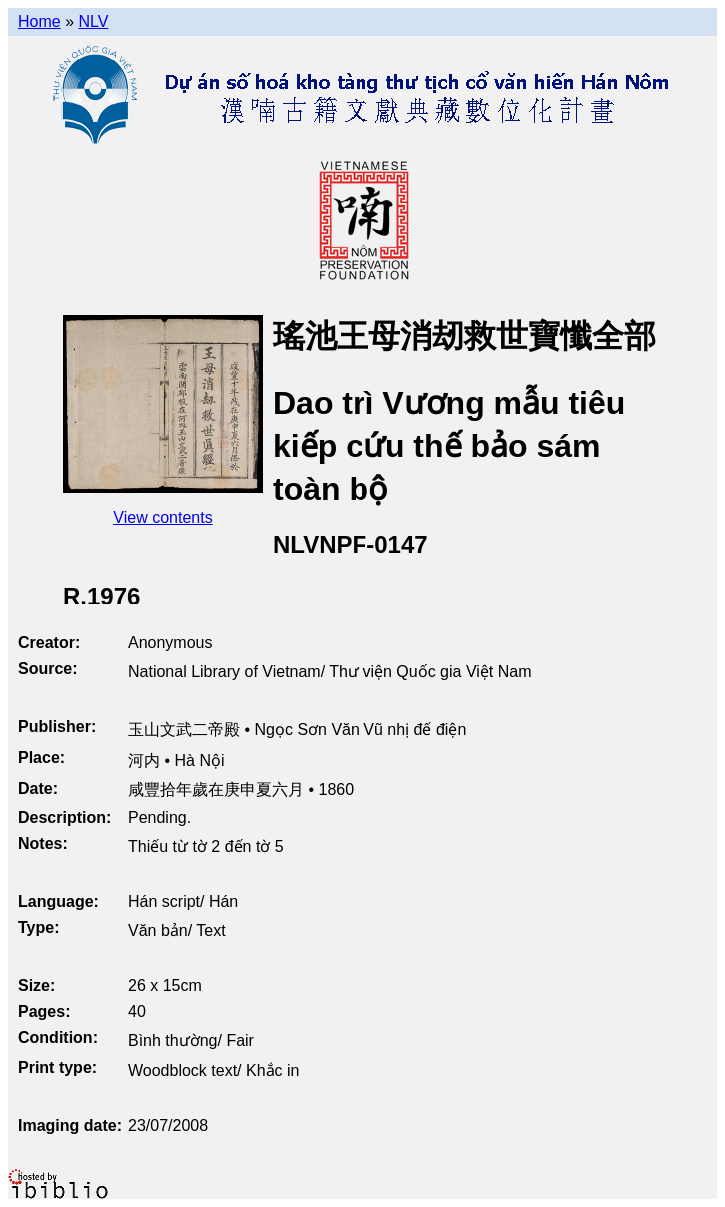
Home (39, 21)
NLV (93, 21)
